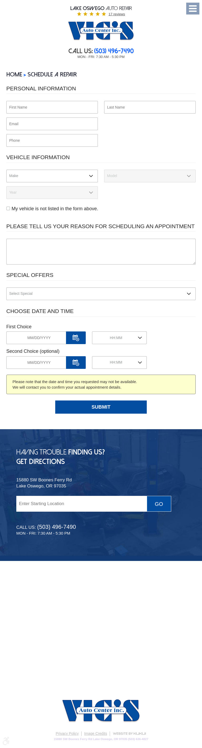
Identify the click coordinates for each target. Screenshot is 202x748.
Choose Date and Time (40, 311)
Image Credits (95, 733)
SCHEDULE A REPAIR (52, 74)
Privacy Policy (67, 733)
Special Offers (29, 275)
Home (14, 74)
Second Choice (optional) (32, 351)
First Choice (19, 326)
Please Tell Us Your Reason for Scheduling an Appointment (100, 226)
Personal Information (41, 88)
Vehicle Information (38, 157)
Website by (129, 734)
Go (159, 504)
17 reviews (117, 14)
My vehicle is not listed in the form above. (55, 208)
